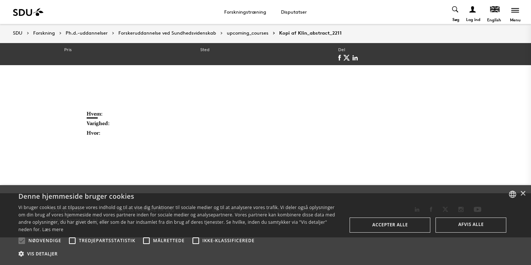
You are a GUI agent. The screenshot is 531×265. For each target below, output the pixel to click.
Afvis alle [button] (471, 224)
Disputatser (294, 12)
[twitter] (348, 58)
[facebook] (340, 58)
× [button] (522, 194)
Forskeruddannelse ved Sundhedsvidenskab (167, 33)
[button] (21, 240)
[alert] (265, 225)
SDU (17, 33)
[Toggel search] (455, 12)
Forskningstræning (245, 12)
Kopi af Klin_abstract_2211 (310, 33)
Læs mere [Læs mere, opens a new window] (52, 229)
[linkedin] (356, 58)
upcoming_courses (247, 33)
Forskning (44, 33)
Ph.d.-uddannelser (87, 33)
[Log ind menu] (472, 12)
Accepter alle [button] (390, 225)
